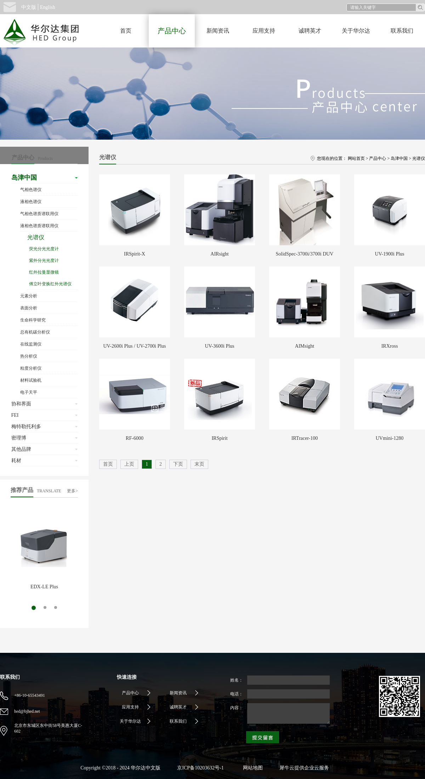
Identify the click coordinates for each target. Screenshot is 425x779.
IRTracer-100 (304, 438)
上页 (129, 464)
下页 (178, 464)
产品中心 (377, 158)
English (47, 7)
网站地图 (251, 767)
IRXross (389, 346)
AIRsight (219, 254)
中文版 (28, 7)
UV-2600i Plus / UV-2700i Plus (134, 346)
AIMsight (304, 346)
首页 (125, 31)
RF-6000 (134, 438)
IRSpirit (219, 438)
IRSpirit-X (134, 254)
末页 (199, 464)
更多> (72, 490)
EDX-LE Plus (44, 586)
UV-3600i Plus (219, 346)
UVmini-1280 (390, 438)
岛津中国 (399, 158)
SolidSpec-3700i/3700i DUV (305, 254)
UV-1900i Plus (389, 254)
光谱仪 (418, 158)
